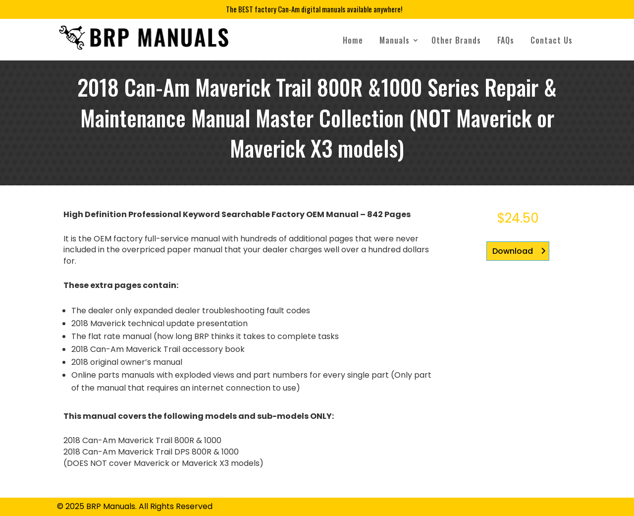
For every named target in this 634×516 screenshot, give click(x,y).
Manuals (394, 40)
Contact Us (551, 40)
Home (353, 40)
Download (512, 251)
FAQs (505, 40)
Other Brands (456, 40)
